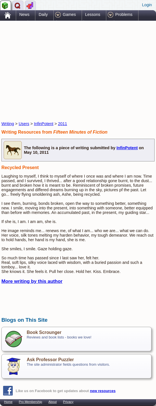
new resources (103, 391)
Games (69, 14)
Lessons (92, 14)
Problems (124, 14)
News (24, 14)
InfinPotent (43, 123)
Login (147, 5)
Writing (7, 123)
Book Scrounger (44, 332)
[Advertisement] (67, 66)
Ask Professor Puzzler (50, 359)
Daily (43, 14)
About (52, 401)
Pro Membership (30, 401)
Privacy (68, 401)
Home (8, 401)
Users (24, 123)
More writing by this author (31, 281)
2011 (62, 123)
